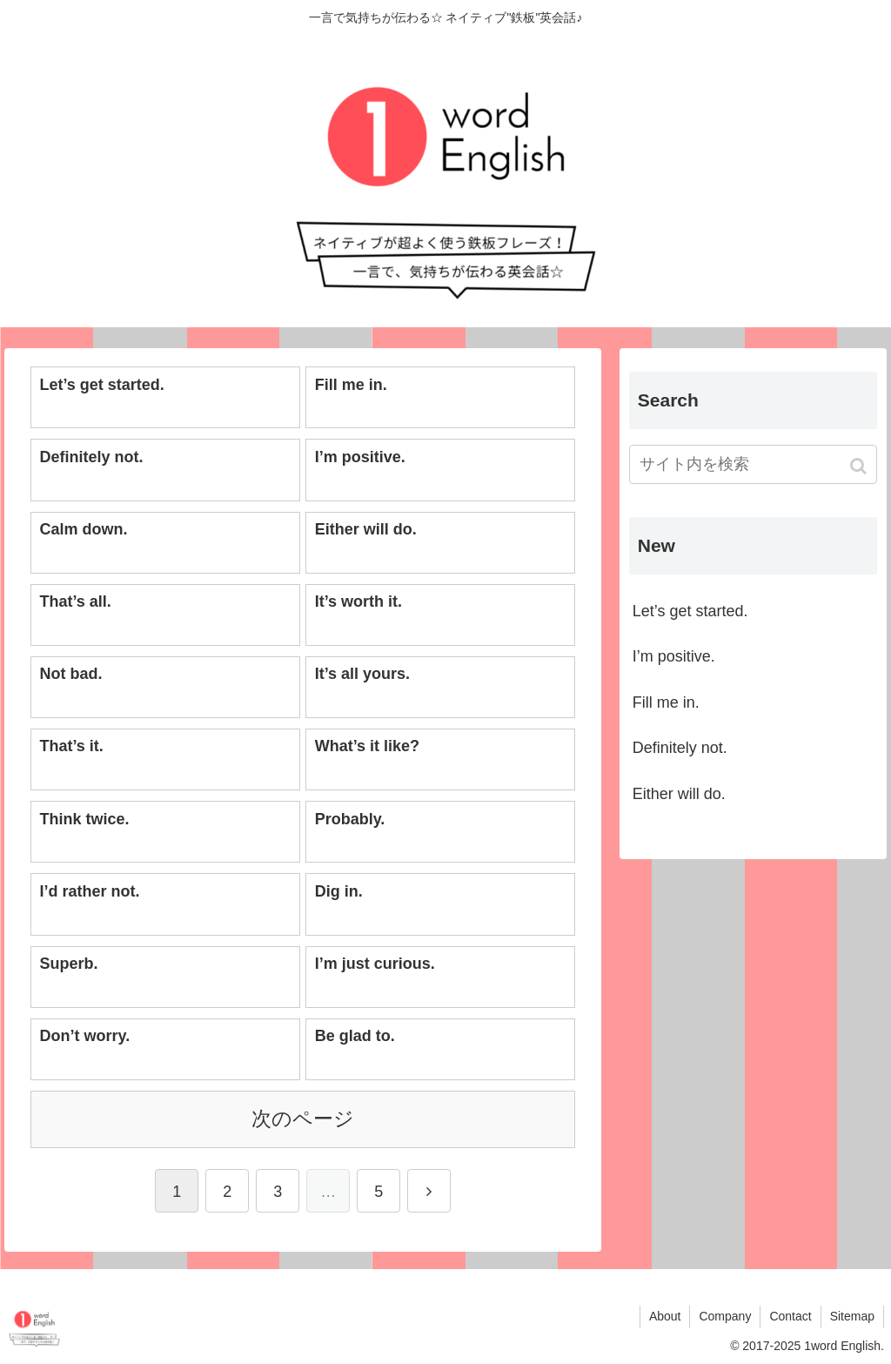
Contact (790, 1316)
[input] (753, 464)
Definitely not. (680, 747)
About (665, 1316)
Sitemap (852, 1316)
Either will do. (679, 794)
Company (725, 1316)
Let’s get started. (690, 611)
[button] (860, 466)
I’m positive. (674, 656)
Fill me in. (666, 702)
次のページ (302, 1119)
